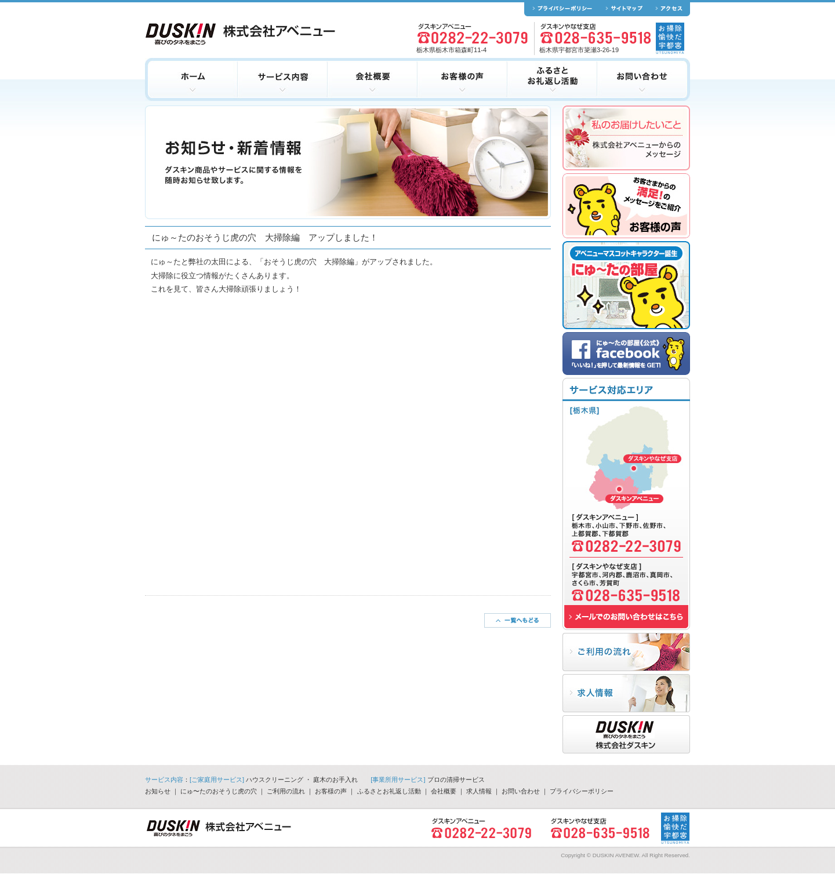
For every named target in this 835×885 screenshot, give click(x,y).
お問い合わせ (521, 791)
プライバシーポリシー (581, 791)
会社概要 (443, 791)
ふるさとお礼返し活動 (389, 791)
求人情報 (479, 791)
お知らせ (157, 791)
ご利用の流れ (286, 791)
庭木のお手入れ (335, 779)
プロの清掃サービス (456, 779)
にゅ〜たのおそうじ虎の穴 (218, 791)
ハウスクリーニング (274, 779)
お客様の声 (331, 791)
